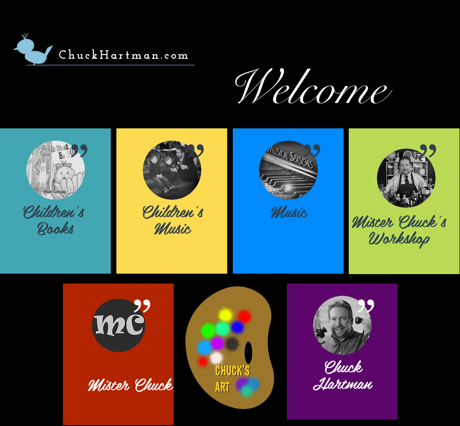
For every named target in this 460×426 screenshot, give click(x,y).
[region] (55, 201)
